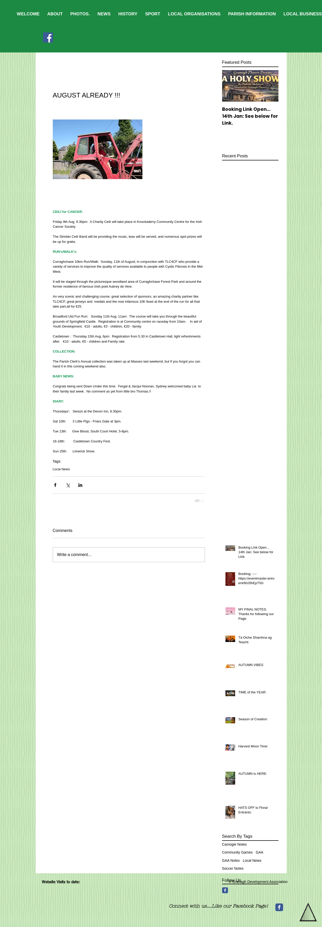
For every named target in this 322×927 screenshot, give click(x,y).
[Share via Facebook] (55, 485)
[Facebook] (48, 37)
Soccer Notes (233, 868)
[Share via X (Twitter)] (67, 485)
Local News (61, 469)
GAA (259, 852)
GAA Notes (231, 860)
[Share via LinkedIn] (80, 485)
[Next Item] (270, 86)
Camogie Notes (234, 844)
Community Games (237, 852)
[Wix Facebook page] (279, 907)
